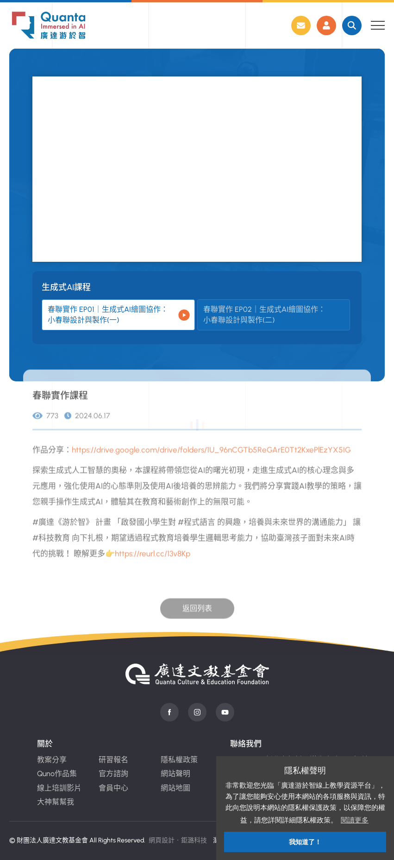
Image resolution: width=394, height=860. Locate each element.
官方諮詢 (113, 773)
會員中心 (113, 788)
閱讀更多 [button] (355, 820)
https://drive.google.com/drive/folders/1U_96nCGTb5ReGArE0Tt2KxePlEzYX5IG (211, 461)
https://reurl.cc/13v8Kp (152, 565)
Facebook (169, 712)
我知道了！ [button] (305, 842)
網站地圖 (175, 788)
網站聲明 (175, 773)
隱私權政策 (179, 759)
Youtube (225, 712)
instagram (197, 712)
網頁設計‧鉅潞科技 (178, 840)
